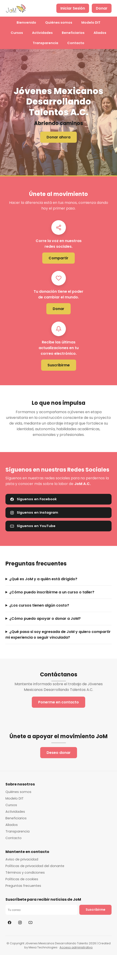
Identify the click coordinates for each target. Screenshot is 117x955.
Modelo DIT (90, 22)
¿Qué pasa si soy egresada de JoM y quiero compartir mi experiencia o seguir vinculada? (58, 634)
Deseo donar (59, 752)
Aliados (100, 32)
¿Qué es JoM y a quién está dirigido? (43, 579)
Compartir (58, 258)
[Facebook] (9, 922)
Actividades (42, 32)
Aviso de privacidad (21, 859)
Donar (101, 8)
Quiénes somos (58, 22)
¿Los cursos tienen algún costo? (39, 605)
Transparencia (45, 43)
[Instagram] (20, 922)
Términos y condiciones (25, 872)
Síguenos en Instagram (34, 512)
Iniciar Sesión (72, 8)
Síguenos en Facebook (33, 499)
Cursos (17, 32)
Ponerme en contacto (58, 702)
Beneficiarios (73, 32)
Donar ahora (58, 137)
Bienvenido (26, 22)
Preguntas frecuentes (23, 885)
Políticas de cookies (21, 879)
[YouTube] (30, 922)
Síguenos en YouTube (32, 526)
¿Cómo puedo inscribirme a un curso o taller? (51, 592)
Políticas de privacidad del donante (34, 866)
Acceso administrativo (76, 947)
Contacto (75, 43)
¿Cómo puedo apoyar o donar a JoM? (45, 618)
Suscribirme (58, 365)
